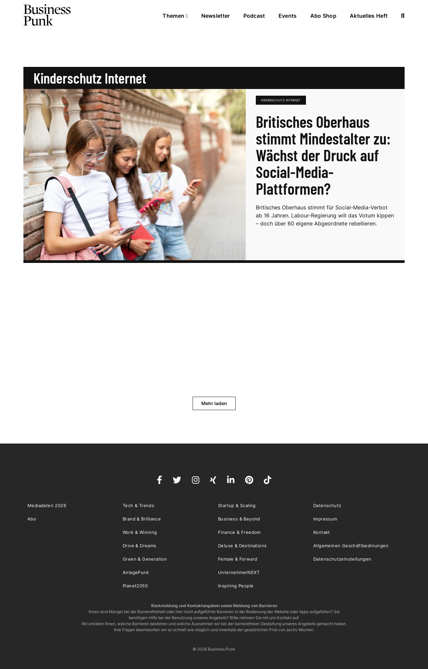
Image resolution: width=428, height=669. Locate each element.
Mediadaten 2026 (46, 505)
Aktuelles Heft (369, 15)
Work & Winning (140, 532)
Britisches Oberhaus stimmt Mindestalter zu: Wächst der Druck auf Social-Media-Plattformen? (323, 155)
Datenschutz (327, 505)
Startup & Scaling (237, 505)
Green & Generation (145, 559)
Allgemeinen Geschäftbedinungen (351, 545)
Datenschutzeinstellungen (342, 559)
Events (288, 15)
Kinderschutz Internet (281, 100)
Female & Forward (237, 559)
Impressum (325, 518)
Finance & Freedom (239, 532)
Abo (31, 518)
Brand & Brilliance (142, 518)
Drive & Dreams (139, 545)
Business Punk (47, 15)
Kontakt (321, 532)
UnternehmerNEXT (238, 572)
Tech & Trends (138, 505)
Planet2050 (135, 585)
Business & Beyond (239, 518)
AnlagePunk (136, 572)
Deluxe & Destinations (242, 545)
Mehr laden (214, 403)
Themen (175, 15)
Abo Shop (323, 15)
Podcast (254, 15)
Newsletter (215, 15)
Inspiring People (235, 585)
